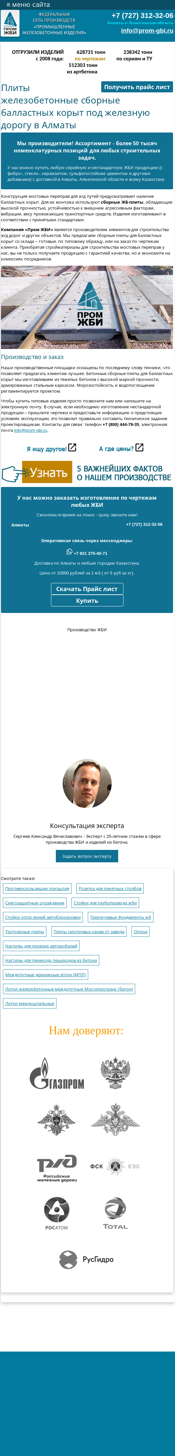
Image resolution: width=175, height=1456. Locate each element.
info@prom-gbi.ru (147, 30)
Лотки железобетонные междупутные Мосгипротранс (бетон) (69, 989)
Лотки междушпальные (29, 1003)
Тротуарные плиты (24, 931)
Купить (87, 601)
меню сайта (28, 4)
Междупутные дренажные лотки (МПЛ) (45, 974)
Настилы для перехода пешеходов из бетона (51, 960)
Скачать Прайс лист (87, 589)
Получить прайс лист (137, 87)
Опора (140, 931)
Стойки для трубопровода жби (105, 902)
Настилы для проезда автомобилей (41, 946)
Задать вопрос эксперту (86, 856)
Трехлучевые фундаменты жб (120, 917)
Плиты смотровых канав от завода (89, 931)
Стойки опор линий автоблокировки (43, 917)
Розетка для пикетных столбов (110, 888)
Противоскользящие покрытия (37, 888)
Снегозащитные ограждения (34, 902)
